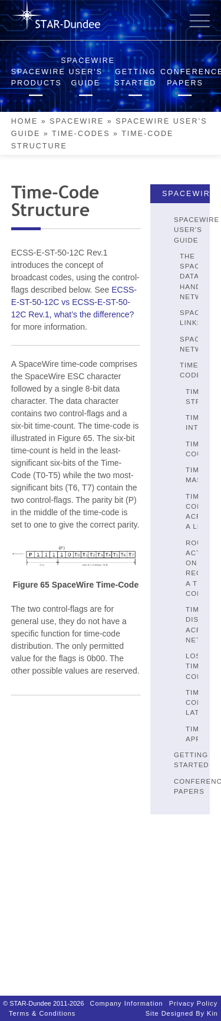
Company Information (126, 997)
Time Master (201, 474)
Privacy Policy (193, 997)
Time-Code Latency (203, 703)
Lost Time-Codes (199, 666)
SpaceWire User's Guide (196, 230)
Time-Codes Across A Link (202, 512)
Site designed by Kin (182, 1007)
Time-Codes (81, 134)
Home (24, 121)
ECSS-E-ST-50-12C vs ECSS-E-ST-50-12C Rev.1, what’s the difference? (74, 302)
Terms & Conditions (42, 1007)
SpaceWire (77, 121)
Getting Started (191, 759)
